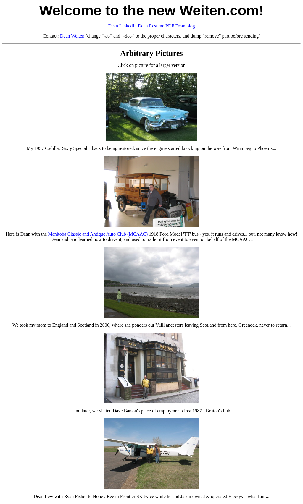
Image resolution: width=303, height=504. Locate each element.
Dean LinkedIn (122, 25)
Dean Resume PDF (156, 25)
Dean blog (185, 25)
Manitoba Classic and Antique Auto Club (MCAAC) (98, 233)
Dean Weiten (72, 35)
